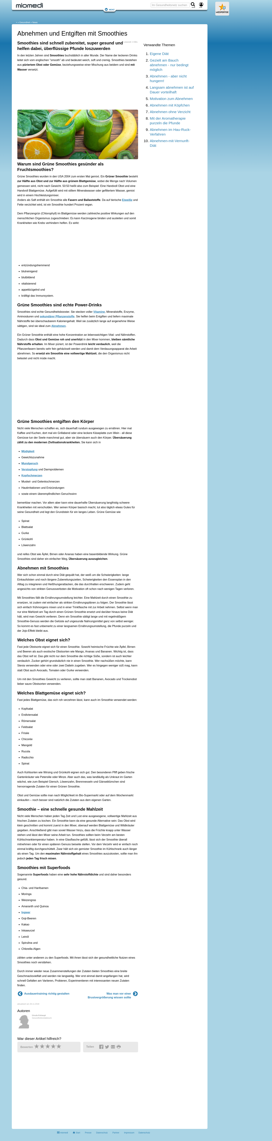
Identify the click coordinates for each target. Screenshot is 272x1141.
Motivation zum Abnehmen (171, 99)
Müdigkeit (28, 451)
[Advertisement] (71, 90)
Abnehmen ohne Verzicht (170, 112)
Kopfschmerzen (32, 475)
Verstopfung (30, 469)
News (35, 22)
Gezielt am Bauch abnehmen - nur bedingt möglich (169, 65)
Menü (110, 9)
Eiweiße (127, 199)
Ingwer (26, 912)
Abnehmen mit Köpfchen (170, 105)
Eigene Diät (159, 54)
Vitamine (99, 311)
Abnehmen (58, 325)
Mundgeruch (30, 463)
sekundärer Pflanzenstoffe (57, 316)
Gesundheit (24, 22)
